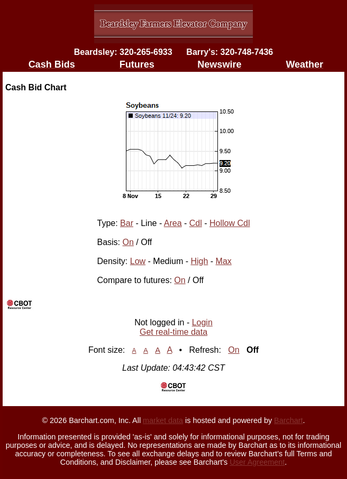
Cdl (195, 223)
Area (173, 223)
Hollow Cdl (229, 223)
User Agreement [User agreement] (257, 462)
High (199, 261)
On (128, 242)
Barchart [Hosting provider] (288, 420)
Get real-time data (173, 331)
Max (224, 261)
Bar (126, 223)
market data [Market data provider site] (163, 420)
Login (202, 322)
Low (137, 261)
